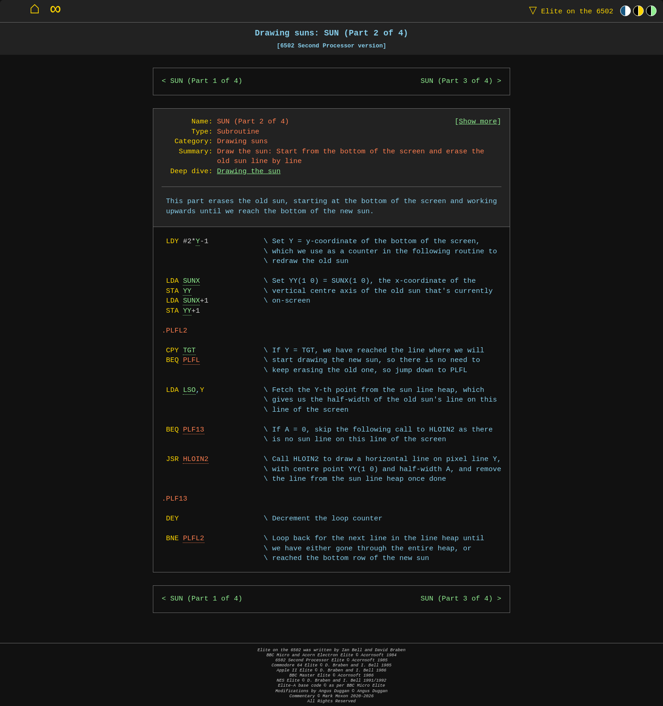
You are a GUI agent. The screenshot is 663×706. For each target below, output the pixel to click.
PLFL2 (193, 538)
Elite (569, 11)
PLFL (191, 360)
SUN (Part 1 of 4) (206, 81)
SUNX (191, 281)
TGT (189, 351)
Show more (478, 122)
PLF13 (193, 430)
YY (187, 291)
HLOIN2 (195, 459)
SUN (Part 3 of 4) (457, 81)
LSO (189, 390)
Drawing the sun (248, 171)
